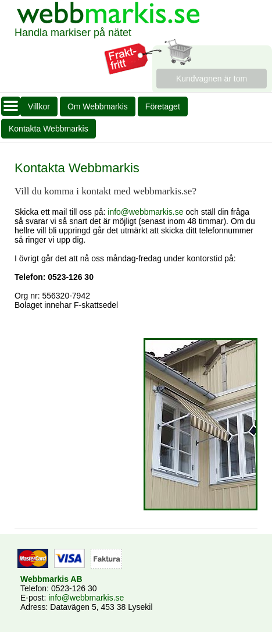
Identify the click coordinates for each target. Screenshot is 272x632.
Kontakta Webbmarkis (48, 128)
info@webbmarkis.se (145, 211)
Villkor (39, 106)
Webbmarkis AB (51, 579)
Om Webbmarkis (97, 106)
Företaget (162, 106)
